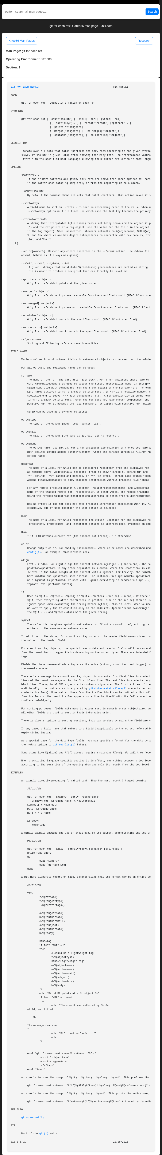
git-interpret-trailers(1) (108, 688)
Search (152, 11)
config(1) (34, 552)
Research (144, 40)
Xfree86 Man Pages (22, 40)
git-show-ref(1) (32, 1117)
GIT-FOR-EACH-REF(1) (25, 86)
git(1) (43, 1133)
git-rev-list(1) (64, 744)
